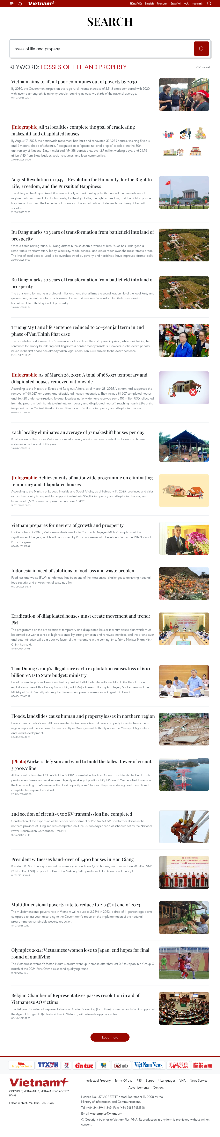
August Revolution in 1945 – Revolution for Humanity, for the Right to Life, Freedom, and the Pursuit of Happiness (81, 182)
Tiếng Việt (136, 3)
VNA (182, 1080)
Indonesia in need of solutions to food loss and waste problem (73, 570)
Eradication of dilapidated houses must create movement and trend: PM (80, 619)
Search (110, 21)
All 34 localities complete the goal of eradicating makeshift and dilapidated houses (73, 130)
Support (151, 1080)
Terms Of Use (123, 1080)
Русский (197, 3)
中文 (186, 3)
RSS (139, 1080)
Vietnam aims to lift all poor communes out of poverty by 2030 (74, 81)
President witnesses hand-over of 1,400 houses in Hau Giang (72, 859)
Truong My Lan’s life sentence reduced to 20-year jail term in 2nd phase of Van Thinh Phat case (77, 330)
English (149, 3)
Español (176, 3)
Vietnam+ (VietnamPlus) (42, 3)
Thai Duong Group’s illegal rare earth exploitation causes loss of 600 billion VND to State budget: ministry (80, 671)
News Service (198, 1080)
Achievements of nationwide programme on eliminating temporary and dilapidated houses (82, 480)
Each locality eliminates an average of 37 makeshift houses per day (77, 432)
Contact (158, 1087)
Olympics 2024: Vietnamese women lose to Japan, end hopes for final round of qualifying (80, 953)
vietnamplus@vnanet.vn (106, 1113)
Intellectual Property (98, 1080)
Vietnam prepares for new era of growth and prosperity (67, 525)
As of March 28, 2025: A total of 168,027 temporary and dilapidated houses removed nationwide (79, 378)
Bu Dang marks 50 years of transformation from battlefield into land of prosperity (82, 235)
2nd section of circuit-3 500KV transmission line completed (71, 814)
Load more (110, 1037)
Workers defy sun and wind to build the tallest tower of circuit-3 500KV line (82, 764)
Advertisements (139, 1087)
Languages (167, 1080)
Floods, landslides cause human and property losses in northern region (83, 716)
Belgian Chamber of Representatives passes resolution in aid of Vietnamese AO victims (75, 998)
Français (162, 3)
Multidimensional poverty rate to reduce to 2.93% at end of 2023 (75, 904)
